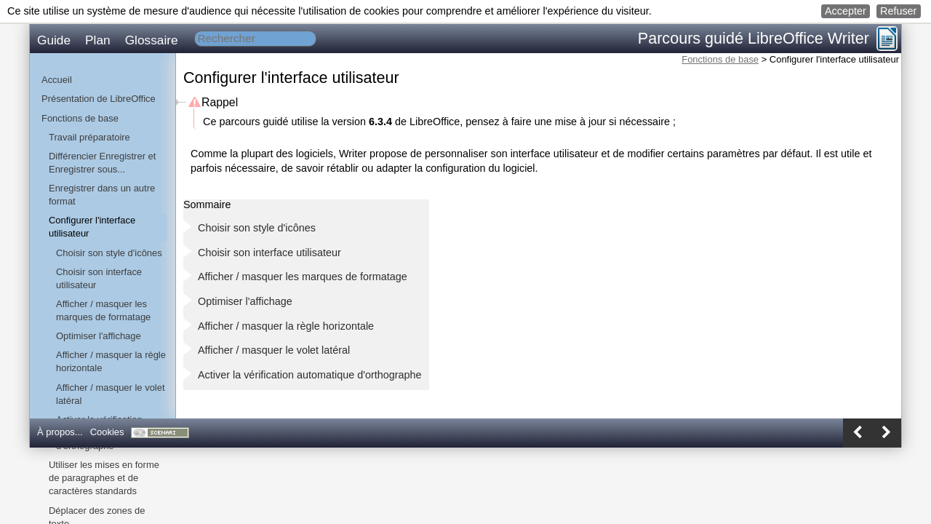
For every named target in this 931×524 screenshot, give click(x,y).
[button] (845, 11)
